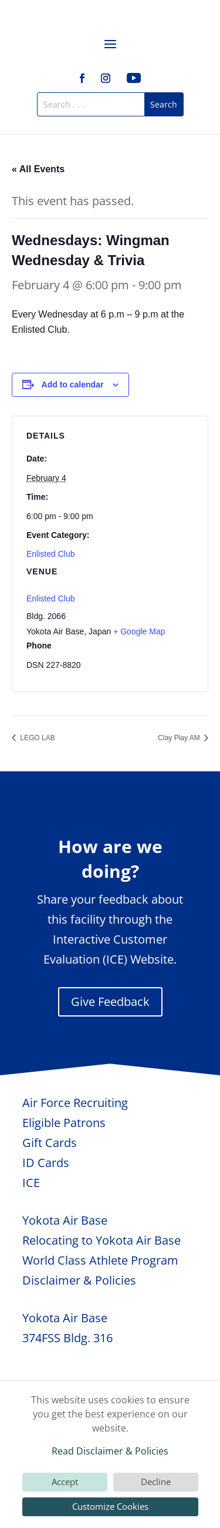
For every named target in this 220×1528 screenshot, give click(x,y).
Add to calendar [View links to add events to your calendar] (73, 384)
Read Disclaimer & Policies (110, 1451)
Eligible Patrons (64, 1123)
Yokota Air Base (64, 1220)
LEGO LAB (36, 738)
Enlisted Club (50, 554)
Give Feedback (110, 1001)
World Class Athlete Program (100, 1260)
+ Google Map (139, 631)
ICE (31, 1183)
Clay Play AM (180, 738)
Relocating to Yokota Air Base (101, 1240)
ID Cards (45, 1163)
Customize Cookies (110, 1506)
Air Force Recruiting (75, 1103)
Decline (156, 1481)
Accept (65, 1481)
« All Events (38, 169)
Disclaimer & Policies (79, 1280)
